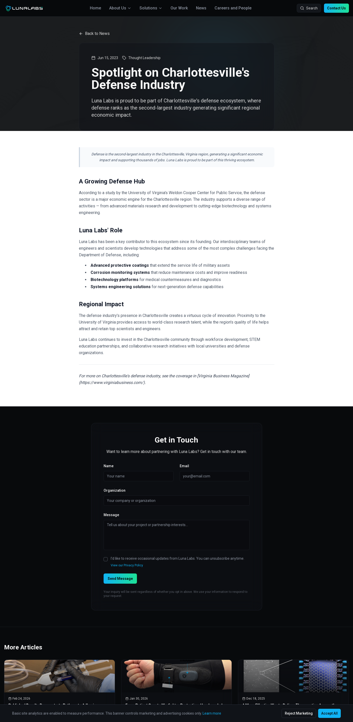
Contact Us (336, 8)
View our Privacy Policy (127, 565)
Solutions (150, 8)
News (201, 8)
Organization (114, 490)
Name (109, 466)
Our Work (179, 8)
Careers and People (233, 8)
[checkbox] (106, 559)
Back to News (94, 33)
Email (184, 466)
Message (111, 515)
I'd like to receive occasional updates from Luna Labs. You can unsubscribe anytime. (177, 558)
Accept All (329, 713)
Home (95, 8)
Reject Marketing (299, 713)
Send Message (120, 579)
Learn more (212, 713)
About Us (120, 8)
